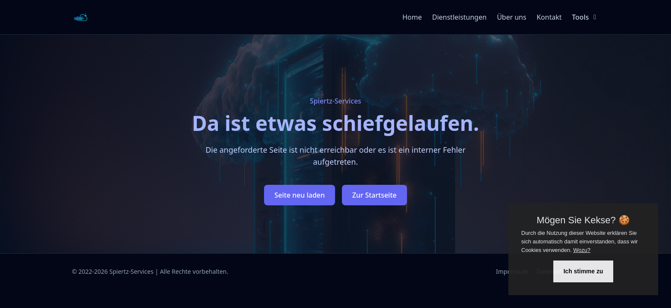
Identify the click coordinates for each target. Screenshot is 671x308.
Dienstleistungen (459, 17)
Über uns (511, 17)
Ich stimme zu (583, 271)
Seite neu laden (299, 195)
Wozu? (581, 250)
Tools (585, 17)
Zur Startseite (374, 195)
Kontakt (549, 17)
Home (412, 17)
